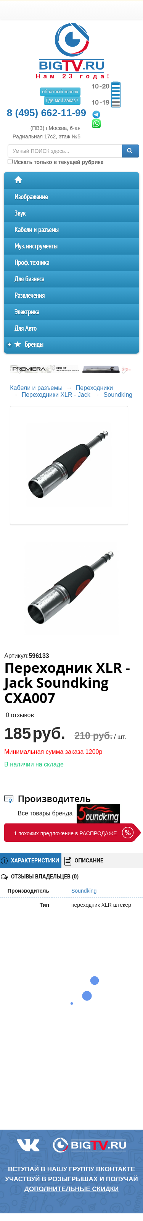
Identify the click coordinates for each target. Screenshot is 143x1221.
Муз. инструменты (36, 246)
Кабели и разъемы (36, 230)
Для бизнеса (29, 279)
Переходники (94, 388)
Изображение (31, 197)
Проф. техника (31, 263)
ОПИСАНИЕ (83, 861)
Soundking (118, 394)
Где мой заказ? (62, 100)
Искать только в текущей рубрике (55, 162)
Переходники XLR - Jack (56, 394)
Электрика (26, 312)
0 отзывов (20, 715)
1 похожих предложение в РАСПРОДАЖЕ (65, 833)
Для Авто (25, 329)
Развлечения (29, 296)
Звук (20, 213)
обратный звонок (60, 91)
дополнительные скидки (71, 1189)
